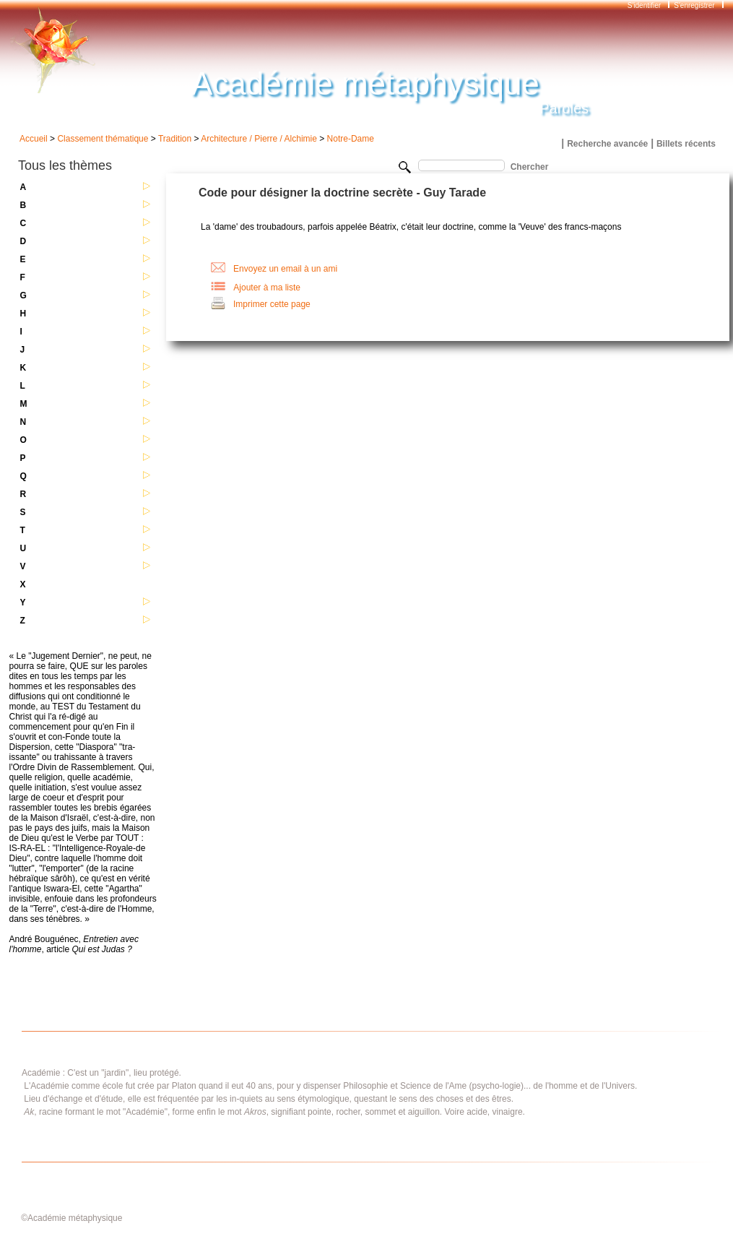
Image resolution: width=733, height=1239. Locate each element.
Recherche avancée (607, 144)
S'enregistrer (694, 5)
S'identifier (645, 5)
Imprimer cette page (272, 304)
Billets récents (686, 144)
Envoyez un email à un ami (285, 269)
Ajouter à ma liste (266, 287)
